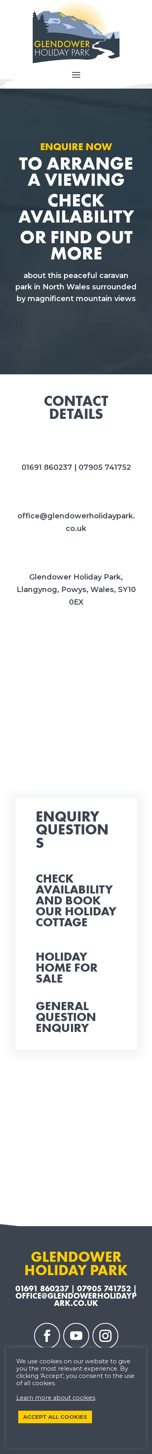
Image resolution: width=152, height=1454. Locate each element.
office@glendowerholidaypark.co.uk (76, 1299)
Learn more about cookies (55, 1397)
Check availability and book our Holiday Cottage (76, 900)
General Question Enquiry (66, 1017)
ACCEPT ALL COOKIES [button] (55, 1417)
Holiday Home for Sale (67, 967)
